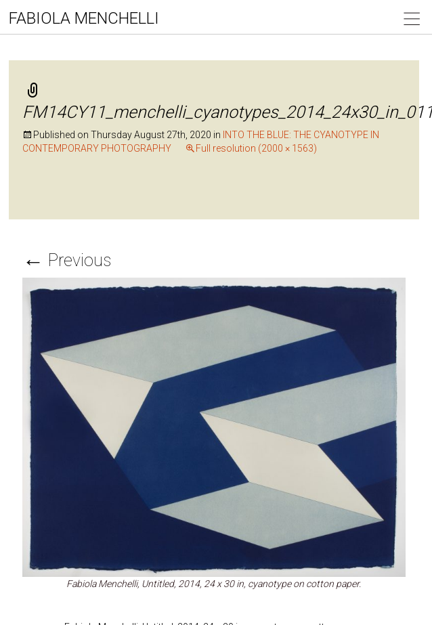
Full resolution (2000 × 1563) (256, 148)
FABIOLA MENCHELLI (84, 18)
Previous (66, 260)
